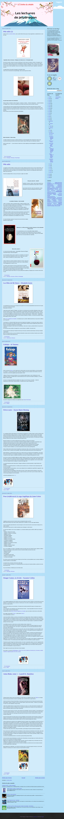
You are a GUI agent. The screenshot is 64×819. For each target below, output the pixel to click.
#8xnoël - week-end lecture (11, 794)
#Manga (8, 403)
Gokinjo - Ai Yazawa (10, 344)
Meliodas (57, 98)
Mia (25, 650)
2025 (49, 98)
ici (15, 475)
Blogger (42, 816)
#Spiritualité (49, 204)
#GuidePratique (59, 190)
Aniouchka (32, 650)
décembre (51, 121)
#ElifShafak (56, 189)
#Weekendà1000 (57, 205)
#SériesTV (55, 203)
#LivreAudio (59, 197)
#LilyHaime (60, 195)
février (50, 170)
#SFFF (8, 489)
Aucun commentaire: (7, 156)
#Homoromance (51, 193)
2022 (49, 103)
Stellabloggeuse (15, 650)
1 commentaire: (7, 570)
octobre (50, 126)
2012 (49, 119)
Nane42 (20, 650)
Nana (12, 370)
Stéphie (36, 697)
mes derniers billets (11, 33)
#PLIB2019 (60, 199)
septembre (51, 127)
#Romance (13, 337)
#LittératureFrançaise (51, 197)
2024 (49, 100)
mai (50, 165)
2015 (49, 114)
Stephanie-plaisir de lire (11, 651)
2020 (49, 106)
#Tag (55, 204)
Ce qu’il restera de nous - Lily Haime (13, 800)
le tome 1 (14, 613)
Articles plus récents (7, 777)
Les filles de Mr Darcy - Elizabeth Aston (17, 283)
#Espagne (60, 189)
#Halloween (49, 191)
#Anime (53, 183)
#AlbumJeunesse (58, 182)
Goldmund (35, 816)
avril (50, 167)
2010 (49, 175)
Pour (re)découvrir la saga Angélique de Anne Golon (22, 496)
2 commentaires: (7, 275)
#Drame (60, 188)
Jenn (23, 650)
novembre (51, 123)
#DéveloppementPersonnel (52, 188)
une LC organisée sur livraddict (10, 318)
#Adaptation (49, 182)
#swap (53, 204)
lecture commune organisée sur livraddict (18, 611)
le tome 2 (22, 613)
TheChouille (28, 399)
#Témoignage (20, 276)
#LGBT (48, 195)
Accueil (23, 777)
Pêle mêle (6, 164)
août (50, 130)
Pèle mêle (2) (8, 32)
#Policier (16, 276)
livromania (38, 650)
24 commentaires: (7, 666)
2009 (49, 177)
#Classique (8, 157)
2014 (49, 116)
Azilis (24, 399)
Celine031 (5, 651)
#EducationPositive (50, 189)
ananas (19, 651)
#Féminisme (53, 190)
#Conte (53, 187)
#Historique (13, 157)
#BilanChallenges (50, 184)
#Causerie (60, 184)
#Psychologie (17, 157)
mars (50, 168)
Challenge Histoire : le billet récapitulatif (8, 785)
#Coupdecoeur (59, 187)
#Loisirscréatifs (49, 198)
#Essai (48, 190)
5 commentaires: (7, 336)
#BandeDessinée (58, 183)
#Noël (48, 199)
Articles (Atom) (9, 780)
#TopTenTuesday (50, 205)
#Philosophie (54, 199)
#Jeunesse (13, 276)
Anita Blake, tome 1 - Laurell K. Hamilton (18, 674)
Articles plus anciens (40, 777)
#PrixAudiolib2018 (54, 202)
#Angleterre (49, 183)
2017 (49, 111)
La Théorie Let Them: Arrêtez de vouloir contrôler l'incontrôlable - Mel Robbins (20, 806)
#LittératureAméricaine (51, 196)
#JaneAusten (9, 337)
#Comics (48, 187)
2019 (49, 108)
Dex (17, 651)
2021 (49, 105)
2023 (49, 101)
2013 (49, 118)
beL (35, 650)
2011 (49, 174)
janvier (50, 172)
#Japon (54, 194)
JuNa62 (41, 650)
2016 (49, 113)
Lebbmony (28, 650)
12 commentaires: (7, 488)
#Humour (60, 193)
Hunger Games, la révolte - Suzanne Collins (19, 578)
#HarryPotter (53, 191)
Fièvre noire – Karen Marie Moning (16, 410)
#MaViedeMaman (59, 198)
